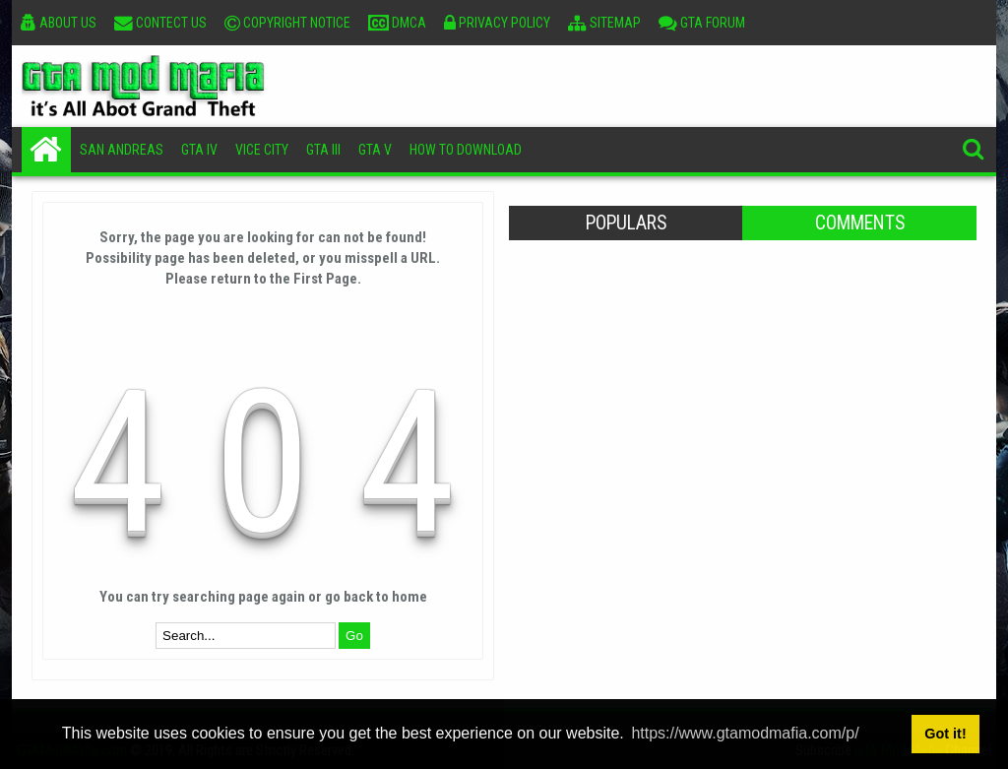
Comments (860, 223)
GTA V (375, 150)
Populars (626, 223)
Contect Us (160, 23)
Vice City (261, 150)
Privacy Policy (497, 23)
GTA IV (199, 150)
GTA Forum (702, 23)
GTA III (323, 150)
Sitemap (604, 23)
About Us (58, 23)
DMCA (397, 23)
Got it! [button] (945, 733)
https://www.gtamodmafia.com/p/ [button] (744, 733)
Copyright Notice (287, 23)
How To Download (466, 150)
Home (46, 149)
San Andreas (121, 150)
